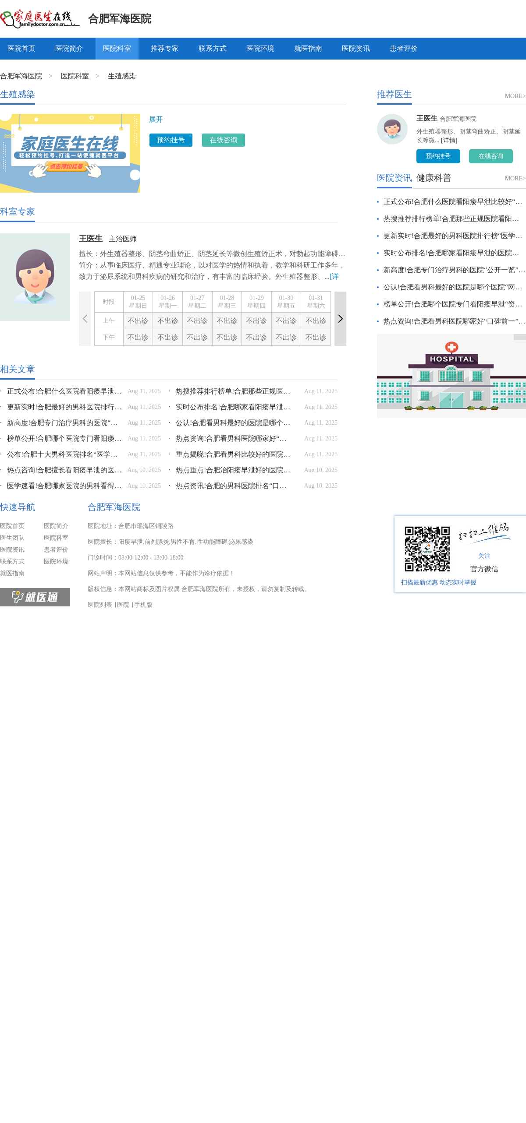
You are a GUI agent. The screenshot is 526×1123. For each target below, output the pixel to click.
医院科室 (117, 48)
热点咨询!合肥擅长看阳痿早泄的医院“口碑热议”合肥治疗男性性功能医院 (61, 470)
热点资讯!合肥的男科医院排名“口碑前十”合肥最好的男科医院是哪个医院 (230, 485)
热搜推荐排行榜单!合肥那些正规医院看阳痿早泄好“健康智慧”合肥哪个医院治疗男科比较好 (230, 391)
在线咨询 (224, 140)
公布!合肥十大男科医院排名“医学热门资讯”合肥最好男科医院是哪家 (61, 454)
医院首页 (21, 48)
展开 (156, 119)
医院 (123, 605)
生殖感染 (122, 76)
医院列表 (100, 605)
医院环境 (260, 48)
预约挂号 (171, 140)
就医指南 (308, 48)
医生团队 (12, 538)
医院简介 (69, 48)
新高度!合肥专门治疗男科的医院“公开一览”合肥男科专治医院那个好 (61, 422)
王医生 (91, 238)
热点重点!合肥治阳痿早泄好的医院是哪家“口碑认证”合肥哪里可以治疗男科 (230, 470)
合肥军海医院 (119, 19)
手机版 (143, 605)
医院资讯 (356, 48)
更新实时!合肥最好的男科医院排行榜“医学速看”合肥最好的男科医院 (61, 407)
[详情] (449, 140)
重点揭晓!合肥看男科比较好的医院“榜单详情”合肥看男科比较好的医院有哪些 (230, 454)
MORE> (515, 96)
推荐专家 (165, 48)
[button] (340, 319)
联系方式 (213, 48)
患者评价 (404, 48)
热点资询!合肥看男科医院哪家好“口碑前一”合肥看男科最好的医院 (230, 438)
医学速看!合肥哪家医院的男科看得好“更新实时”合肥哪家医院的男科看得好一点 (61, 485)
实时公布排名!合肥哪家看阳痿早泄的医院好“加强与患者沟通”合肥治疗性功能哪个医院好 (230, 407)
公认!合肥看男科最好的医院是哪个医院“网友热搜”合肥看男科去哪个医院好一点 (230, 422)
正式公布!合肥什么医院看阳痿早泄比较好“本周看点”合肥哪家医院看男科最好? (61, 391)
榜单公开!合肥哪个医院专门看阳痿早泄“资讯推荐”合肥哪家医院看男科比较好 (61, 438)
